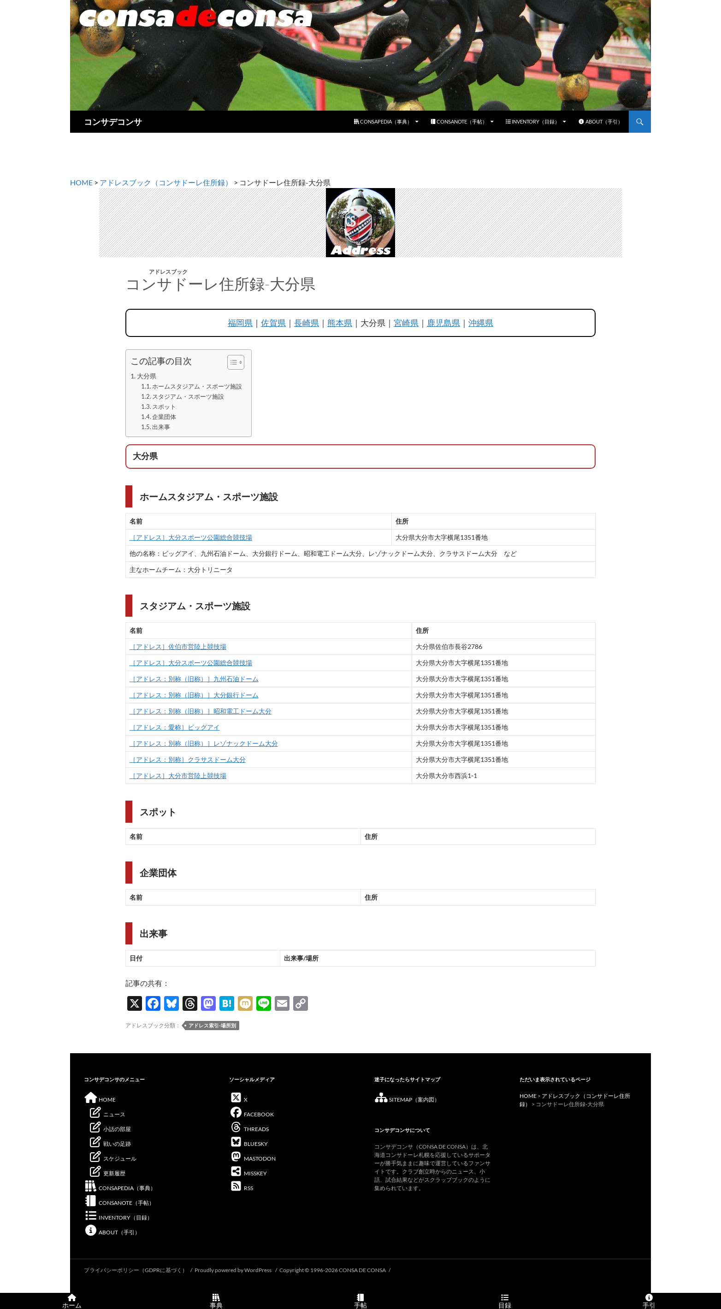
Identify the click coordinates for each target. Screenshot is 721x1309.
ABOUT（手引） (600, 121)
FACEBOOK (251, 1114)
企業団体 (164, 416)
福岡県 (240, 323)
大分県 (146, 376)
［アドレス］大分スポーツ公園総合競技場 (191, 537)
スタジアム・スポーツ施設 (188, 396)
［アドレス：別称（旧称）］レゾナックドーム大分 (204, 743)
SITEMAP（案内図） (407, 1099)
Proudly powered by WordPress (233, 1270)
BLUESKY (248, 1143)
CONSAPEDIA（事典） (383, 121)
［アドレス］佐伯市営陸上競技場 (178, 646)
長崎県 (306, 323)
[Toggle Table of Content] (231, 362)
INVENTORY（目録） (533, 121)
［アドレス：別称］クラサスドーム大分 (188, 759)
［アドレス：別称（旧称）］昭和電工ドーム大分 (201, 711)
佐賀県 (273, 323)
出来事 (161, 426)
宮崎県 (406, 323)
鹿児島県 (443, 323)
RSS (241, 1188)
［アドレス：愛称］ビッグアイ (175, 727)
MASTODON (252, 1158)
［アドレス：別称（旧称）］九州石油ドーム (194, 679)
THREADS (249, 1129)
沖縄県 (480, 323)
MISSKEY (248, 1173)
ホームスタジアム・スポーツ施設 (197, 386)
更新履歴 (107, 1173)
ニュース (107, 1114)
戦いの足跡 (110, 1143)
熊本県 (339, 323)
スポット (164, 406)
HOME (81, 182)
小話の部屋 (110, 1129)
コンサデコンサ (113, 122)
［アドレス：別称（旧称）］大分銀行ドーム (194, 695)
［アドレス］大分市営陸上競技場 (178, 775)
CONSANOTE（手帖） (459, 121)
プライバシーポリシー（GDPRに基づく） (136, 1270)
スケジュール (112, 1158)
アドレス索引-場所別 (212, 1025)
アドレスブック (168, 271)
